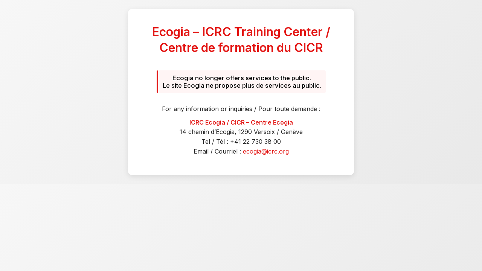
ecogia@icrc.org (266, 151)
